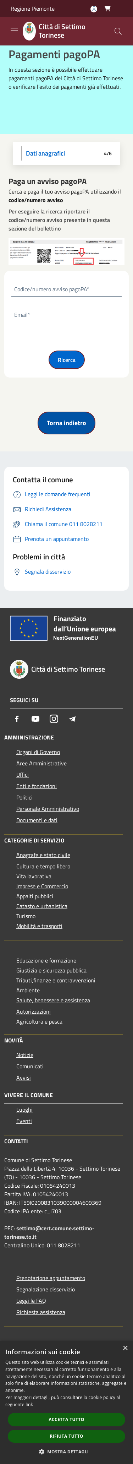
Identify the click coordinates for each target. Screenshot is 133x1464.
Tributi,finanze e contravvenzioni (55, 980)
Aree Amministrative (41, 763)
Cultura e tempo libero (43, 866)
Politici (24, 797)
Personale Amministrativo (47, 808)
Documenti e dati (36, 820)
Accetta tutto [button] (66, 1419)
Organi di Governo (38, 752)
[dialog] (66, 1402)
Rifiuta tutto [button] (66, 1436)
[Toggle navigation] (14, 30)
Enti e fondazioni (36, 786)
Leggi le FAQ (31, 1300)
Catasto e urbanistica (41, 906)
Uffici (22, 774)
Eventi (24, 1121)
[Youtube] (35, 719)
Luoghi (24, 1109)
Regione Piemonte (33, 8)
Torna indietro (66, 423)
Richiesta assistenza (40, 1312)
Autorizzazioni (33, 1011)
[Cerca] (118, 31)
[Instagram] (54, 719)
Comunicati (30, 1066)
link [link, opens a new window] (29, 1404)
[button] (66, 1451)
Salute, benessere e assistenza (53, 1000)
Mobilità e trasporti (39, 926)
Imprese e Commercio (42, 886)
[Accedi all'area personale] (94, 9)
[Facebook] (17, 719)
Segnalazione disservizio (45, 1289)
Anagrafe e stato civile (43, 855)
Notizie (24, 1055)
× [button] (125, 1348)
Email (22, 314)
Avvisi (23, 1077)
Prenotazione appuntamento (50, 1278)
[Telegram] (72, 719)
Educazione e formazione (46, 960)
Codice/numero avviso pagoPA (51, 289)
